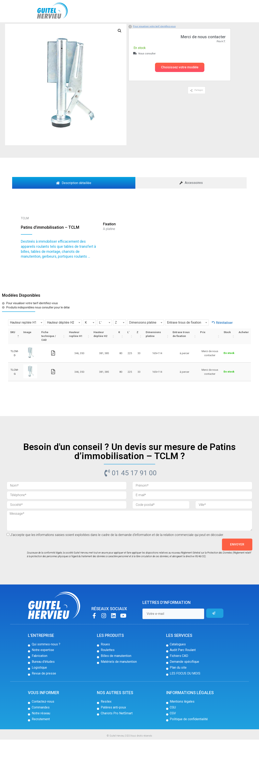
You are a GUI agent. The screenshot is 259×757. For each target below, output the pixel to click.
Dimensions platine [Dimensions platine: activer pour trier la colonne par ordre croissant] (153, 351)
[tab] (73, 200)
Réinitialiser (224, 340)
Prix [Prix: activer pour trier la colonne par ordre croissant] (202, 349)
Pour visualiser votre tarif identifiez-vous (154, 43)
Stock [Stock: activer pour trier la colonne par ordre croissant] (227, 349)
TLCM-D (15, 370)
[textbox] (26, 340)
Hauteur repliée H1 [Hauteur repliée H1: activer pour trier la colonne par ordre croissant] (75, 351)
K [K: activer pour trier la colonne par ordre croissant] (119, 349)
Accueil (17, 29)
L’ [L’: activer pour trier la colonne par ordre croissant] (128, 349)
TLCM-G (15, 389)
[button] (179, 84)
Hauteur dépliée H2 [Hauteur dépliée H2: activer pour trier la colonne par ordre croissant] (100, 351)
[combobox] (26, 340)
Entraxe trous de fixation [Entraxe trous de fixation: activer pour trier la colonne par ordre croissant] (181, 351)
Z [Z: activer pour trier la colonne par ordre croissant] (137, 349)
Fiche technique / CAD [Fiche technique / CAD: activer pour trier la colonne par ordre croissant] (48, 353)
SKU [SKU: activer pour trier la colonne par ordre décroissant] (12, 349)
